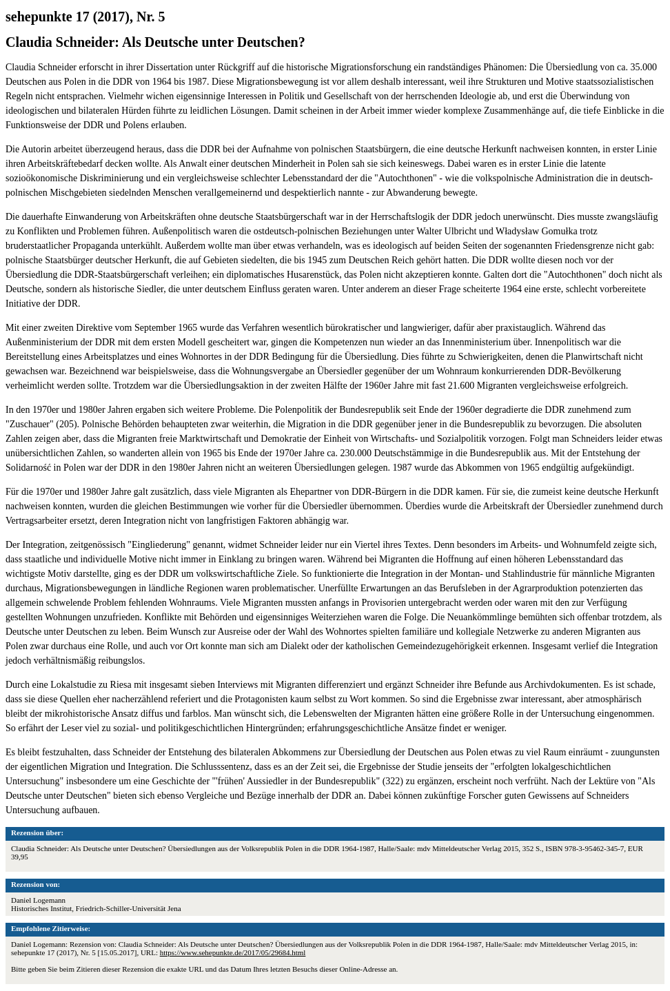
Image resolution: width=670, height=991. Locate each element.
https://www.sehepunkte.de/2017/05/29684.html (233, 952)
